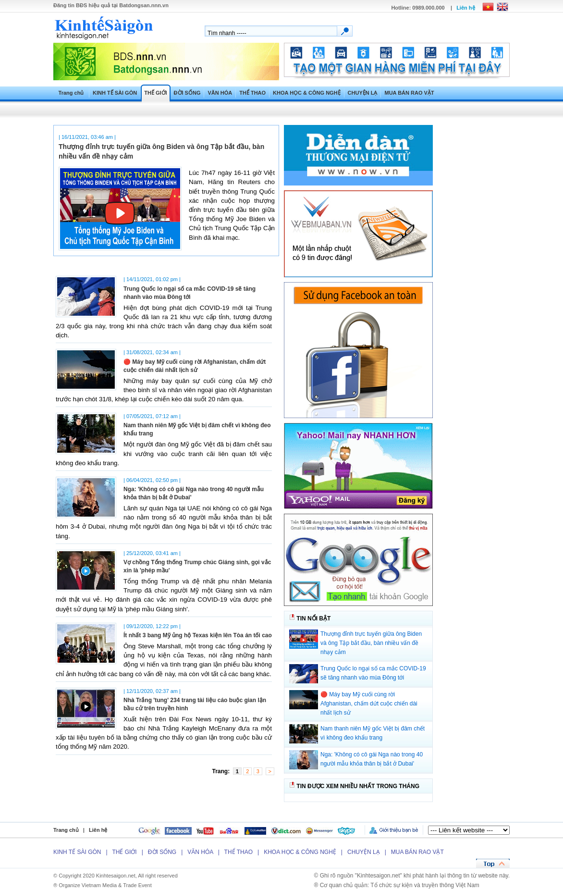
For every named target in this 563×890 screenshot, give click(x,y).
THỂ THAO (252, 93)
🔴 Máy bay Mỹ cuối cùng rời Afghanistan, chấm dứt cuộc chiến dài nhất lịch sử (368, 703)
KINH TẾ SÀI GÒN (115, 93)
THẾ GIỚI (155, 93)
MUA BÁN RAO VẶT (409, 93)
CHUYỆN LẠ (363, 93)
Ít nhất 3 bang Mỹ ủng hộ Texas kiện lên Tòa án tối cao (197, 635)
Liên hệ (465, 8)
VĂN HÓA (220, 93)
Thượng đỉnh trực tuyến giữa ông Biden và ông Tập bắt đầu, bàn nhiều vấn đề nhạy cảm (371, 642)
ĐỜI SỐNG (187, 93)
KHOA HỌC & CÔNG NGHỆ (306, 93)
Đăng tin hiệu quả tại (111, 5)
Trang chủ (71, 93)
